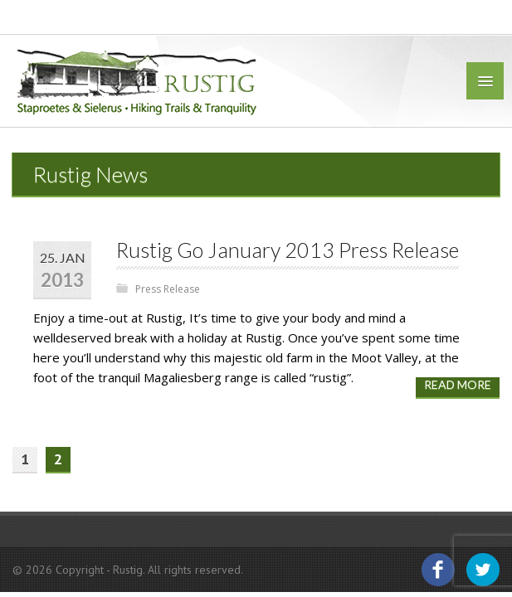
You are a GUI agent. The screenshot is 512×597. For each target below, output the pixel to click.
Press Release (167, 289)
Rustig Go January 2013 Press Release (287, 250)
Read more (457, 384)
